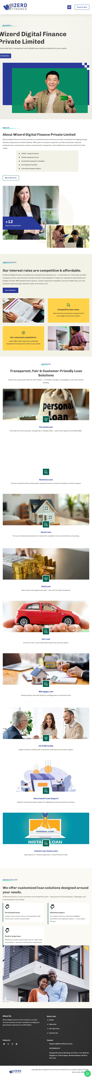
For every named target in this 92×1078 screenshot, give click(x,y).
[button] (69, 7)
